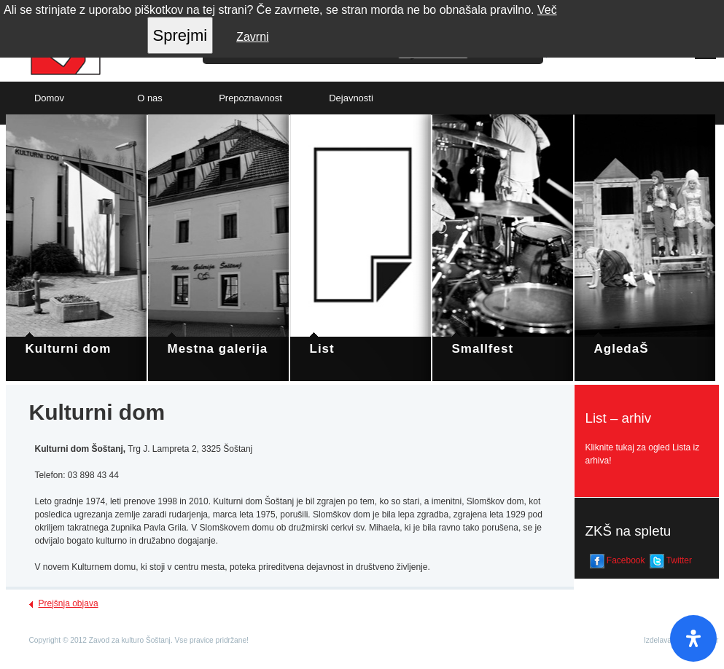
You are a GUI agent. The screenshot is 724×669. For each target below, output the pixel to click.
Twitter (671, 561)
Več (547, 10)
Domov (49, 98)
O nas (150, 98)
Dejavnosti (351, 98)
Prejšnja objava (68, 603)
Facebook (617, 561)
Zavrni (252, 37)
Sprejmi (180, 35)
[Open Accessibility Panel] (693, 638)
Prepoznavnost (250, 98)
